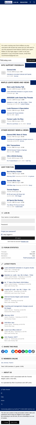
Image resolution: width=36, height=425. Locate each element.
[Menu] (2, 2)
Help (2, 397)
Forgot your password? (8, 231)
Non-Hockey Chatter (14, 171)
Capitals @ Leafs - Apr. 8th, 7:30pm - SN (17, 289)
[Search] (34, 2)
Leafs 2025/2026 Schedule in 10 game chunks (20, 91)
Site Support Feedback (12, 65)
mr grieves (31, 176)
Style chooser (5, 389)
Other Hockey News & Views (15, 130)
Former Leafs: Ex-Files (15, 119)
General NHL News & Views (17, 134)
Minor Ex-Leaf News (12, 124)
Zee (17, 93)
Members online (11, 358)
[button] (17, 393)
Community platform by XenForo (18, 409)
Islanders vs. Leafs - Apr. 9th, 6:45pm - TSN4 (19, 102)
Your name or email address (10, 217)
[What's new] (30, 2)
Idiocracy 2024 (11, 176)
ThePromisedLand (29, 258)
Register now (24, 241)
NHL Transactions (13, 145)
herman (16, 76)
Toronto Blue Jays (13, 180)
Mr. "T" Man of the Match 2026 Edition (16, 282)
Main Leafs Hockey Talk (15, 87)
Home (2, 400)
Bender (17, 151)
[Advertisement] (18, 23)
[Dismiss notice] (34, 45)
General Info (11, 69)
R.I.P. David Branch (12, 160)
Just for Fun (7, 167)
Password (4, 224)
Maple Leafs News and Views (15, 82)
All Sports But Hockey (15, 200)
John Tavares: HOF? (11, 337)
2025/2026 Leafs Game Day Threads (20, 97)
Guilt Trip (28, 160)
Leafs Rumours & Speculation (18, 108)
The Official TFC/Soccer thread (15, 205)
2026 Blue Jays (11, 185)
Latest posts (10, 264)
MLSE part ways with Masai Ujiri (16, 194)
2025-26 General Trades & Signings (17, 150)
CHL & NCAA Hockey (14, 156)
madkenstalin (19, 206)
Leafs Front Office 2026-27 (13, 330)
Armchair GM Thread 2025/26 (15, 113)
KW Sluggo (18, 196)
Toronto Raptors (13, 189)
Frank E (11, 362)
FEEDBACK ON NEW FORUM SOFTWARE (19, 74)
